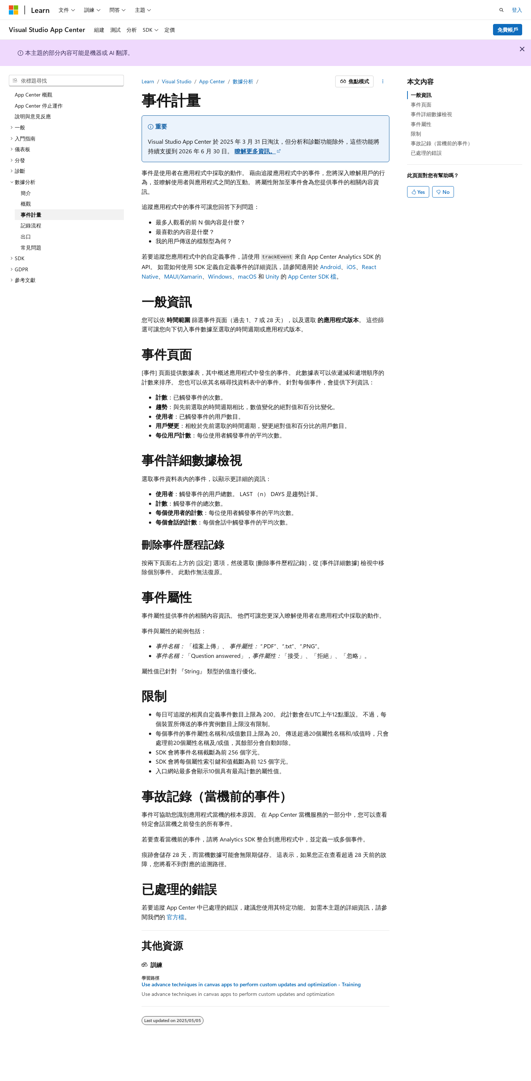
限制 (416, 133)
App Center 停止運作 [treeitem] (39, 105)
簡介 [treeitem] (26, 192)
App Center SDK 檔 (312, 276)
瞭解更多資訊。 (255, 151)
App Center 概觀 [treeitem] (33, 94)
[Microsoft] (13, 10)
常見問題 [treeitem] (31, 247)
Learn (148, 81)
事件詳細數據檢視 (431, 114)
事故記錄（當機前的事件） (442, 143)
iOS (351, 267)
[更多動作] (382, 81)
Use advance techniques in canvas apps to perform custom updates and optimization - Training (251, 984)
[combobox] (66, 81)
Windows (220, 276)
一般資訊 (421, 94)
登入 (517, 9)
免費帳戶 (507, 29)
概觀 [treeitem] (26, 203)
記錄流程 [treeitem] (31, 225)
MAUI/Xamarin (183, 276)
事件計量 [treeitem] (31, 214)
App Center (212, 81)
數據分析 (243, 81)
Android (330, 267)
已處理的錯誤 (426, 152)
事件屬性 (421, 124)
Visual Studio (176, 81)
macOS (247, 276)
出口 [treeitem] (26, 236)
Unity (272, 276)
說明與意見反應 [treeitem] (33, 116)
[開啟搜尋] (501, 10)
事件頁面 (421, 104)
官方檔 (175, 917)
